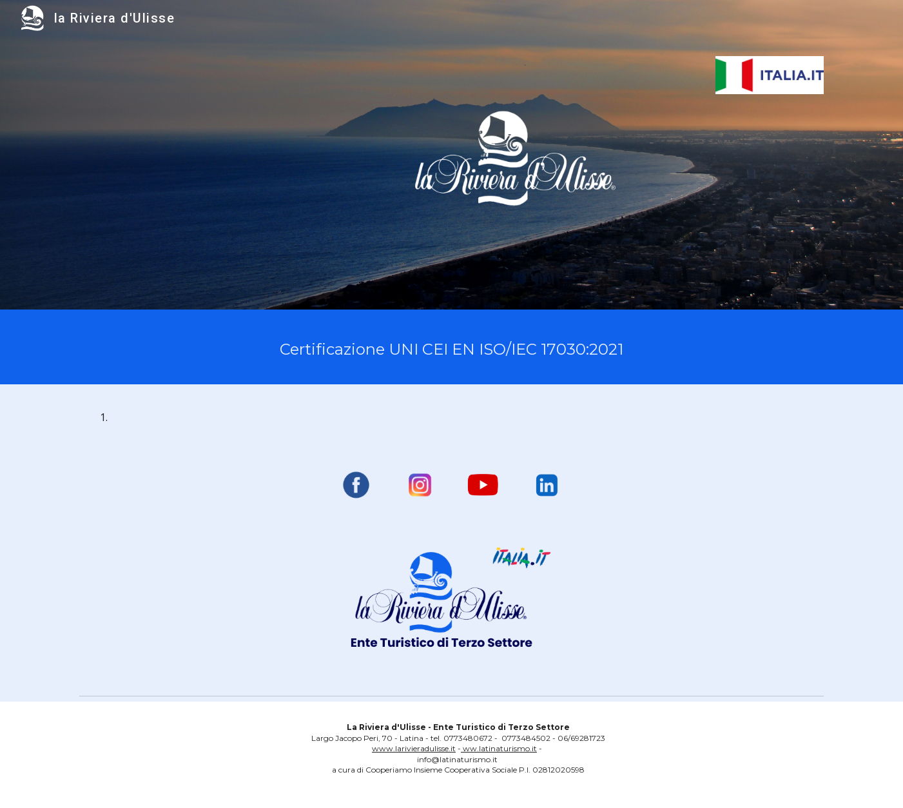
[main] (452, 347)
